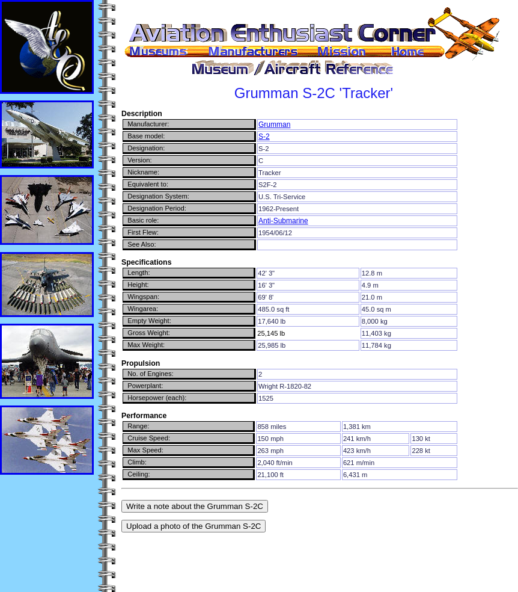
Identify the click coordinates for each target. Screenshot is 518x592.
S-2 (264, 136)
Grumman (274, 124)
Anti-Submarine (283, 221)
